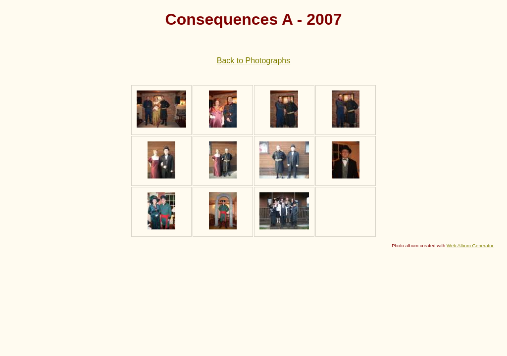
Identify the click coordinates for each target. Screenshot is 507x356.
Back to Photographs (254, 60)
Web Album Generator (470, 245)
